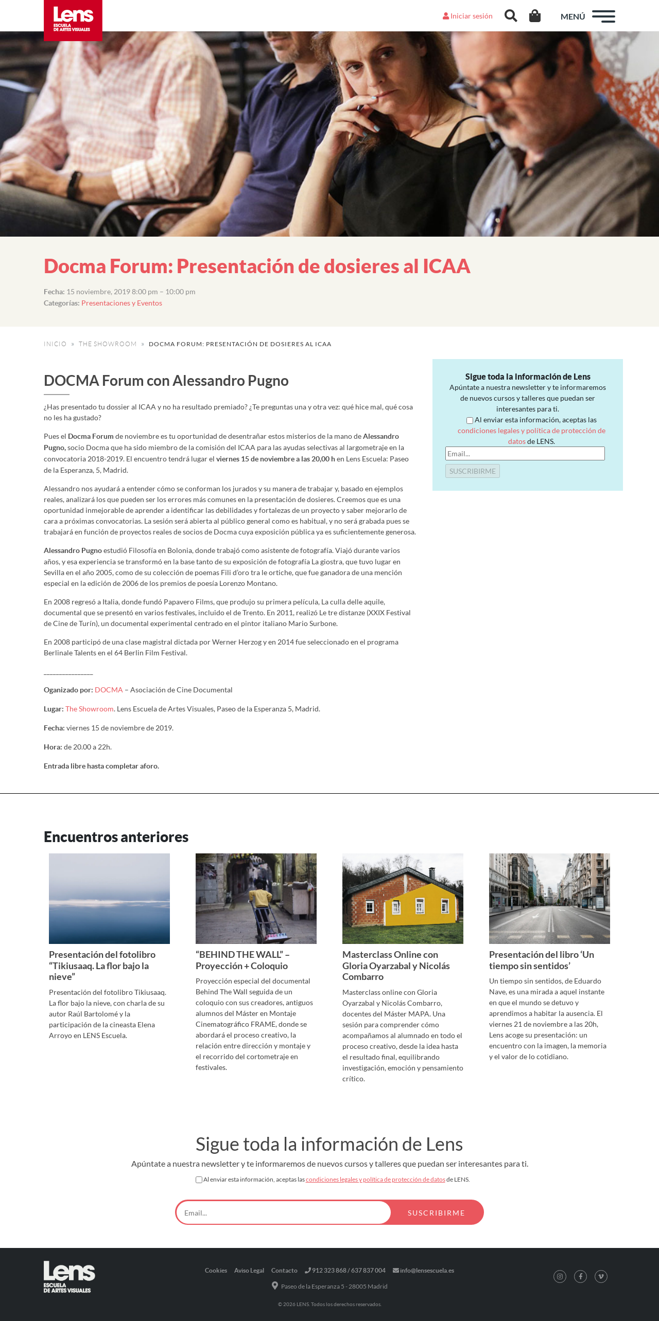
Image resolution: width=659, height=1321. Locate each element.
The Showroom (89, 708)
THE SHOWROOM (108, 344)
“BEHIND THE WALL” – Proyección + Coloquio (243, 960)
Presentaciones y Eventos (121, 302)
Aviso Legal (249, 1270)
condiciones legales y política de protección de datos (375, 1179)
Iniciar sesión (468, 15)
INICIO (55, 344)
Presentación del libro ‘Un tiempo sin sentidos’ (541, 960)
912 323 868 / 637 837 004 (345, 1270)
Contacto (284, 1270)
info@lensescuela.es (423, 1270)
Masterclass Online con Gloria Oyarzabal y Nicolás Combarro (396, 965)
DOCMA (109, 689)
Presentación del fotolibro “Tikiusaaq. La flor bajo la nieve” (102, 965)
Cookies (216, 1270)
